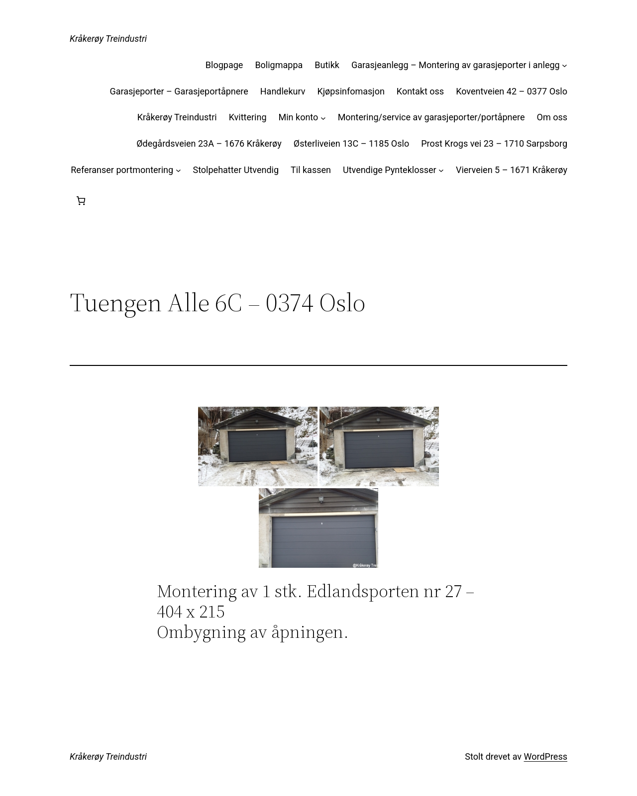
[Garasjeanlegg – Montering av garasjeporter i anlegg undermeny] (564, 65)
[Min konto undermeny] (323, 117)
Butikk (327, 65)
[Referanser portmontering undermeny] (178, 170)
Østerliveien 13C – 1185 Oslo (351, 143)
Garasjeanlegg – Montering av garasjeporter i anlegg (455, 65)
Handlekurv (283, 91)
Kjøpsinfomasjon (350, 91)
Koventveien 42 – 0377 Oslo (511, 91)
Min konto (298, 117)
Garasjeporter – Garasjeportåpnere (178, 91)
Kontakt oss (420, 91)
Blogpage (224, 65)
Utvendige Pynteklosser (389, 170)
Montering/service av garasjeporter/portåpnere (431, 117)
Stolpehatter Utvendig (236, 170)
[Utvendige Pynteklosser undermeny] (441, 170)
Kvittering (248, 117)
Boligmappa (279, 65)
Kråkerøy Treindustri (108, 38)
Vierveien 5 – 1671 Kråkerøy (511, 170)
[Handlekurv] (81, 200)
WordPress (545, 756)
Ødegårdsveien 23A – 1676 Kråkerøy (209, 143)
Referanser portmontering (122, 170)
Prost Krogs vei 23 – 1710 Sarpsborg (494, 143)
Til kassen (311, 170)
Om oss (552, 117)
